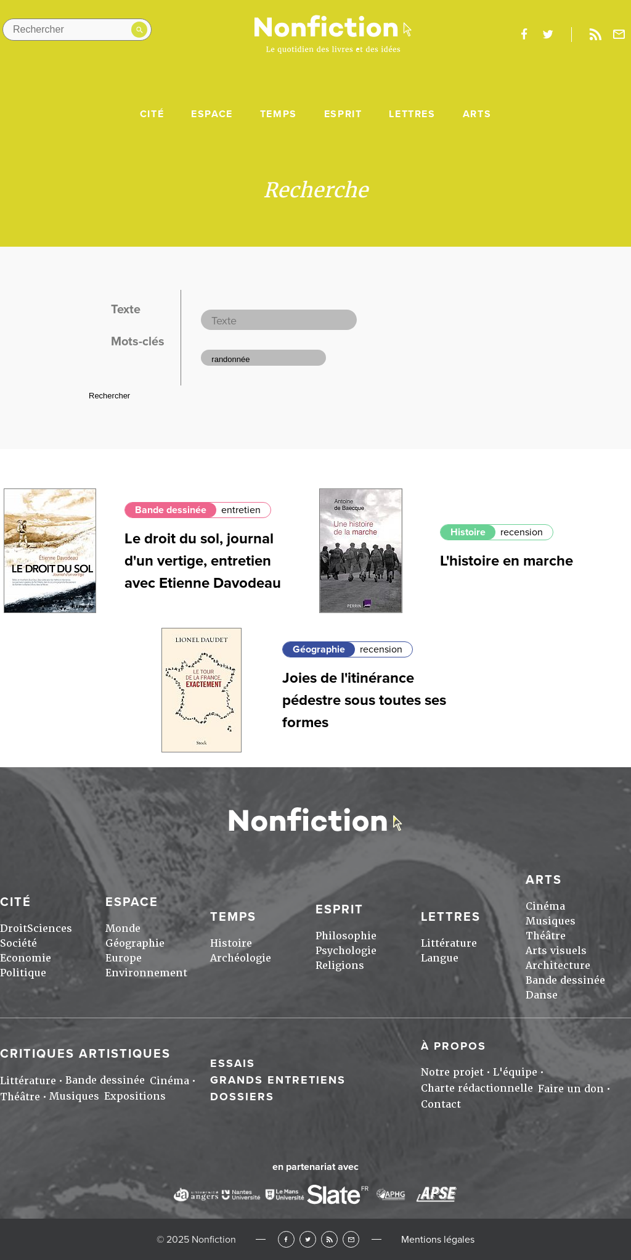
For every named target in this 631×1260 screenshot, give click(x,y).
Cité (152, 114)
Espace (212, 114)
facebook (523, 34)
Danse (542, 995)
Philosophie (346, 935)
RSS (329, 1239)
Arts (477, 114)
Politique (23, 972)
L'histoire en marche (506, 561)
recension (521, 532)
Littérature (449, 943)
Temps (278, 114)
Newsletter (619, 34)
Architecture (558, 965)
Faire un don (571, 1088)
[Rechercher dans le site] (77, 30)
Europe (123, 958)
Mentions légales (437, 1239)
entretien (241, 510)
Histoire (468, 532)
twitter (548, 34)
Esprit (343, 114)
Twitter (307, 1239)
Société (18, 943)
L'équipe (515, 1072)
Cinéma (545, 906)
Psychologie (346, 950)
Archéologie (240, 958)
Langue (439, 958)
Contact (441, 1104)
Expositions (135, 1096)
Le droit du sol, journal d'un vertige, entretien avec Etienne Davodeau (202, 561)
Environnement (146, 972)
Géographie (319, 649)
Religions (340, 965)
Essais (232, 1063)
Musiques (551, 921)
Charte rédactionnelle (477, 1088)
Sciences (49, 928)
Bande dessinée (170, 510)
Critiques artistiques (85, 1054)
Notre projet (452, 1072)
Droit (13, 928)
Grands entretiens (278, 1080)
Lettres (412, 114)
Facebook (286, 1239)
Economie (25, 958)
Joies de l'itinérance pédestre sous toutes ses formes (364, 700)
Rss (595, 34)
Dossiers (242, 1096)
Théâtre (546, 935)
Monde (122, 928)
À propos (453, 1046)
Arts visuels (556, 950)
